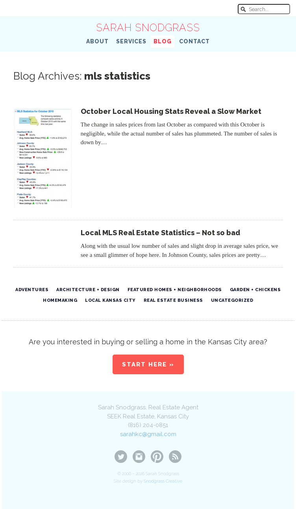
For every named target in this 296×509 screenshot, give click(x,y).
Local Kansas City (110, 300)
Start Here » (148, 364)
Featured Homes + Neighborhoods (175, 289)
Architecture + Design (88, 289)
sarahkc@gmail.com (148, 434)
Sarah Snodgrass (148, 27)
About (97, 41)
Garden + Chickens (255, 289)
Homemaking (60, 300)
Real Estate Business (173, 300)
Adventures (31, 289)
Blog (163, 41)
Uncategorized (232, 300)
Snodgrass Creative (163, 481)
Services (131, 41)
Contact (194, 41)
